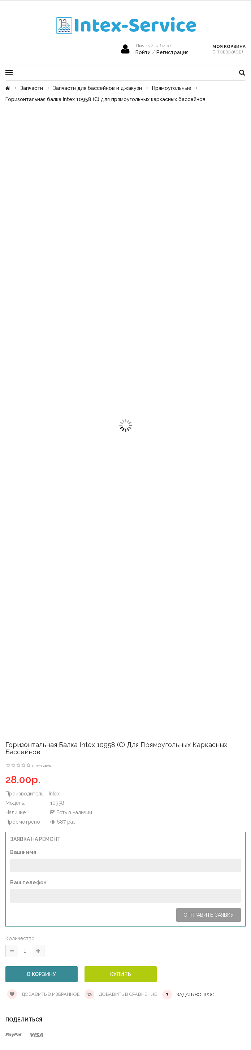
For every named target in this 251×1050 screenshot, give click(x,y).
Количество (20, 938)
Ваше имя (23, 852)
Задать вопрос (195, 994)
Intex (54, 794)
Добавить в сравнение (121, 994)
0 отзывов (41, 765)
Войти (143, 52)
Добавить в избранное (43, 994)
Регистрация (172, 52)
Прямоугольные (171, 88)
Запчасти (31, 88)
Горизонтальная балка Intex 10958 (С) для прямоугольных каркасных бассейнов (105, 99)
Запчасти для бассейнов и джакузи (97, 88)
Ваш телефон (28, 882)
